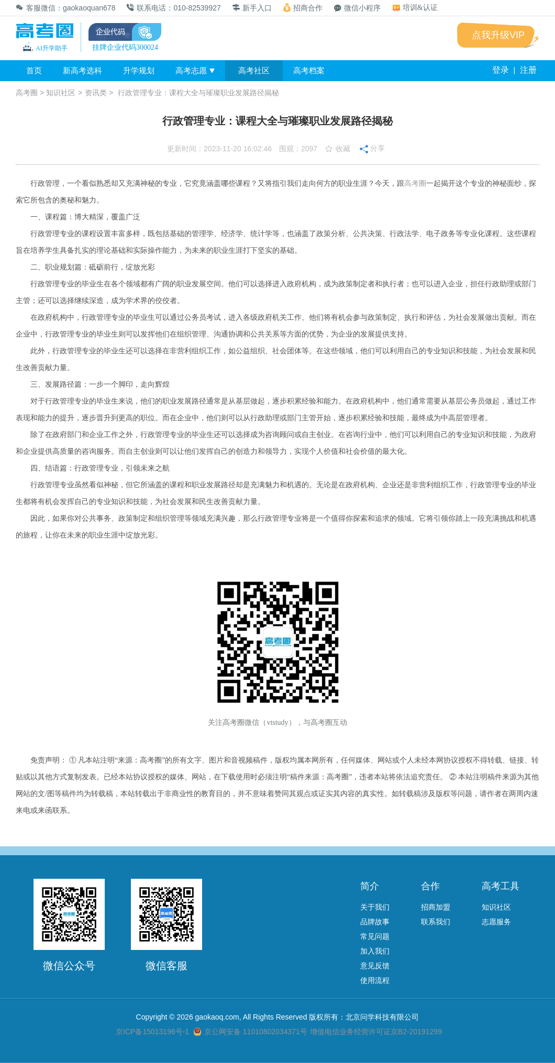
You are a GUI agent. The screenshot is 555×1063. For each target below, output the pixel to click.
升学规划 (138, 70)
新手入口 (252, 8)
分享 (372, 147)
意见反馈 (375, 965)
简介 (369, 886)
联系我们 (435, 921)
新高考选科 (82, 70)
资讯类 (96, 92)
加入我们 (375, 951)
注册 (528, 69)
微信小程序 (357, 8)
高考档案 (309, 70)
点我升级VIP (498, 35)
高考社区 (254, 70)
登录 (500, 69)
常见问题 (375, 936)
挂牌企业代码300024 (125, 47)
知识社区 (60, 92)
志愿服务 (496, 921)
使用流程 (375, 980)
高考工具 (500, 886)
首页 (34, 70)
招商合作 (303, 7)
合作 (430, 886)
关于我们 (375, 907)
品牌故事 (375, 921)
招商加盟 (435, 907)
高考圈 (27, 92)
